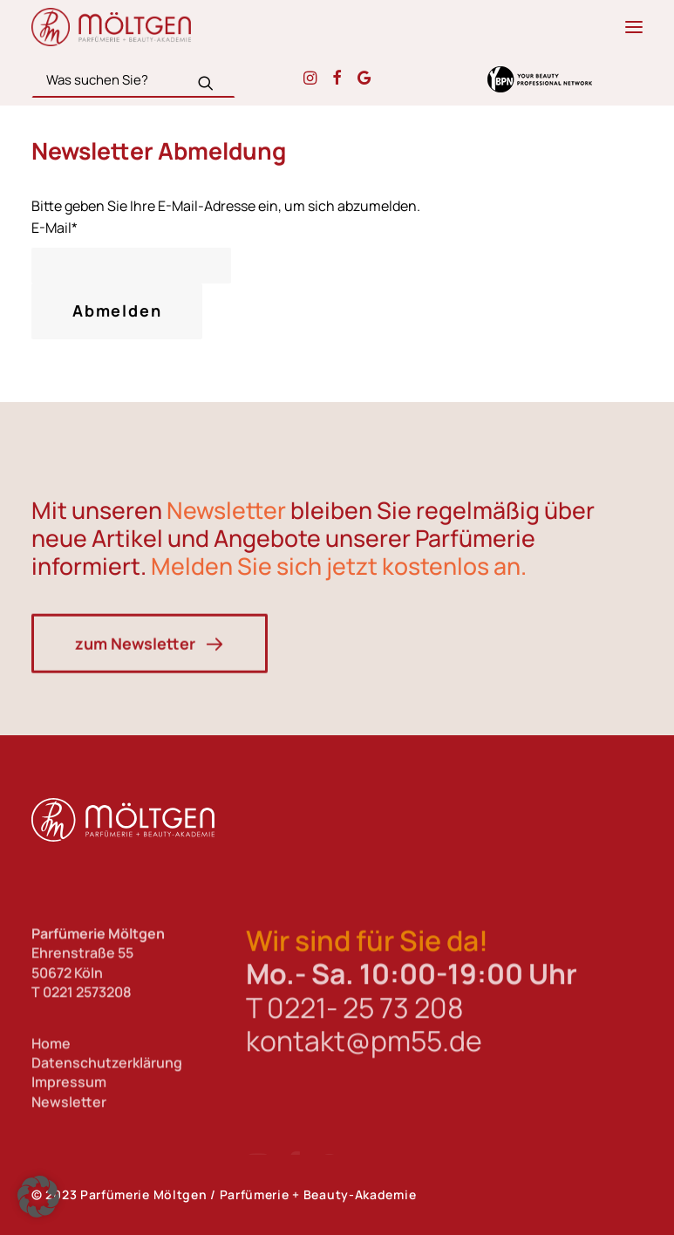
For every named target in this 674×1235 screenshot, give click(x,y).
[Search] (133, 80)
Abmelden (116, 310)
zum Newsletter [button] (149, 714)
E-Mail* (54, 227)
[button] (634, 27)
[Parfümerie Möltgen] (111, 27)
